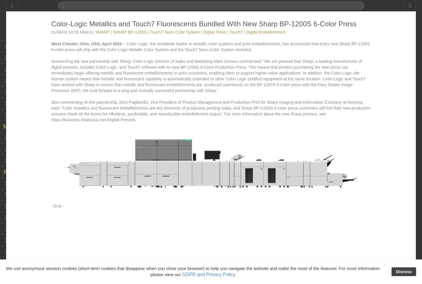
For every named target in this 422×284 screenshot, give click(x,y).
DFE (347, 194)
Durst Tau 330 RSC (360, 259)
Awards (349, 77)
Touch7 (284, 40)
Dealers (350, 177)
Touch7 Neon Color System (224, 40)
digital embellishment (362, 206)
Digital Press (263, 40)
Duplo (348, 241)
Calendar (351, 95)
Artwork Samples (358, 66)
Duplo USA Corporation (364, 247)
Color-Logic (353, 142)
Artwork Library (356, 60)
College (350, 130)
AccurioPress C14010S (364, 42)
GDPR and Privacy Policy (208, 274)
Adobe (349, 54)
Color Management (360, 136)
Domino (350, 229)
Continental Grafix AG (362, 153)
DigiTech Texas (356, 223)
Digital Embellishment (362, 200)
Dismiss (404, 271)
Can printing (354, 101)
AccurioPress (355, 36)
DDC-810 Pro (355, 171)
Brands (349, 89)
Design (349, 188)
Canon (349, 107)
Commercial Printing (361, 148)
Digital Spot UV (357, 218)
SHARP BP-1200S (178, 40)
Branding (351, 83)
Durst (348, 253)
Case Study (353, 112)
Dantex (349, 165)
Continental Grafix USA (364, 159)
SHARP (151, 40)
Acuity (348, 48)
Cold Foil (351, 124)
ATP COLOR (354, 72)
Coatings (351, 118)
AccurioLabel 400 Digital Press (371, 31)
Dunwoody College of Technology (373, 235)
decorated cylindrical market (368, 183)
